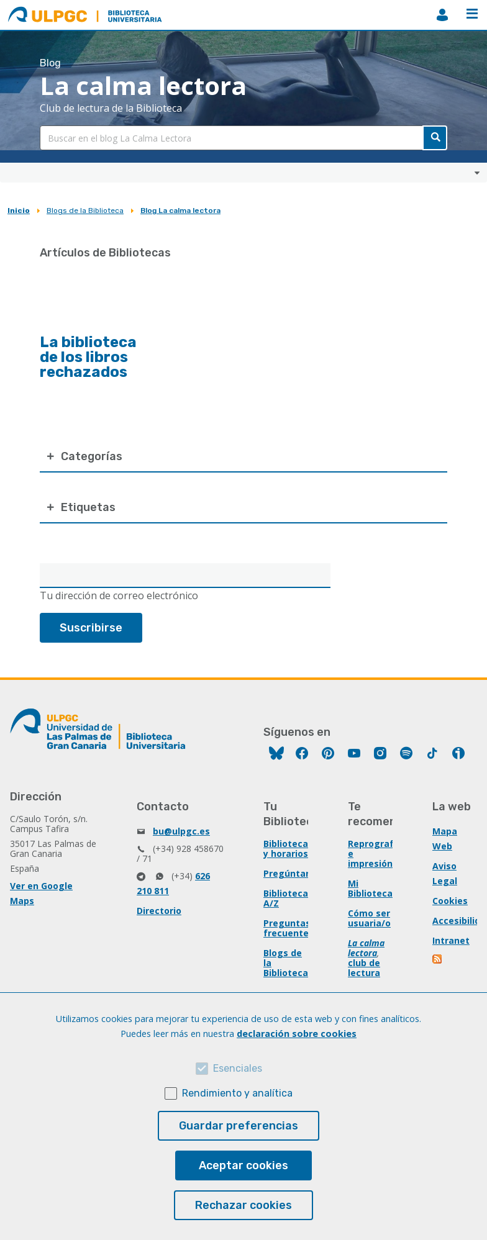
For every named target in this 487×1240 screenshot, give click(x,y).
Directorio (159, 910)
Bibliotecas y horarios (288, 848)
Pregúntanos (292, 873)
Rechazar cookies (243, 1205)
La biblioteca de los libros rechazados (88, 357)
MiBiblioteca (442, 14)
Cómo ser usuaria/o (369, 918)
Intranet (451, 940)
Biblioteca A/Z (285, 898)
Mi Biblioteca (370, 888)
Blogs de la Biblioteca (85, 210)
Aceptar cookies (243, 1165)
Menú (472, 13)
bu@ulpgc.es (181, 831)
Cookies (450, 901)
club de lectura (364, 968)
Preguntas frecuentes (288, 928)
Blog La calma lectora (180, 210)
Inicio (18, 210)
